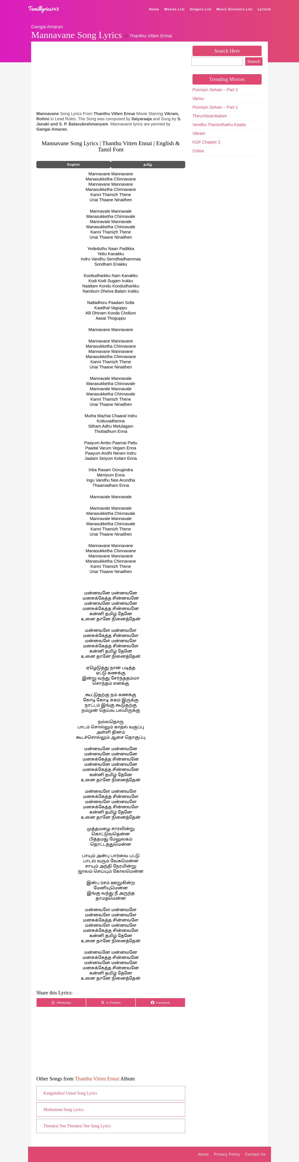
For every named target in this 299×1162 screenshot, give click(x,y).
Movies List (174, 9)
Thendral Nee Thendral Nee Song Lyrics (77, 1126)
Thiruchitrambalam (209, 116)
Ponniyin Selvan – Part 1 (215, 107)
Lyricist (264, 9)
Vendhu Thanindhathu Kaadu (219, 124)
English (73, 165)
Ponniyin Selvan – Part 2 (215, 89)
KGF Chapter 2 (206, 142)
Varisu (198, 98)
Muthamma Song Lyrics (63, 1109)
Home (154, 9)
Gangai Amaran (47, 26)
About (203, 1154)
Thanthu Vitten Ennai (151, 35)
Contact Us (255, 1154)
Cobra (198, 150)
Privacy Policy (227, 1154)
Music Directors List (234, 9)
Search (253, 61)
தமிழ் (147, 165)
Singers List (200, 9)
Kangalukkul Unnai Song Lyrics (70, 1093)
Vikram (198, 133)
